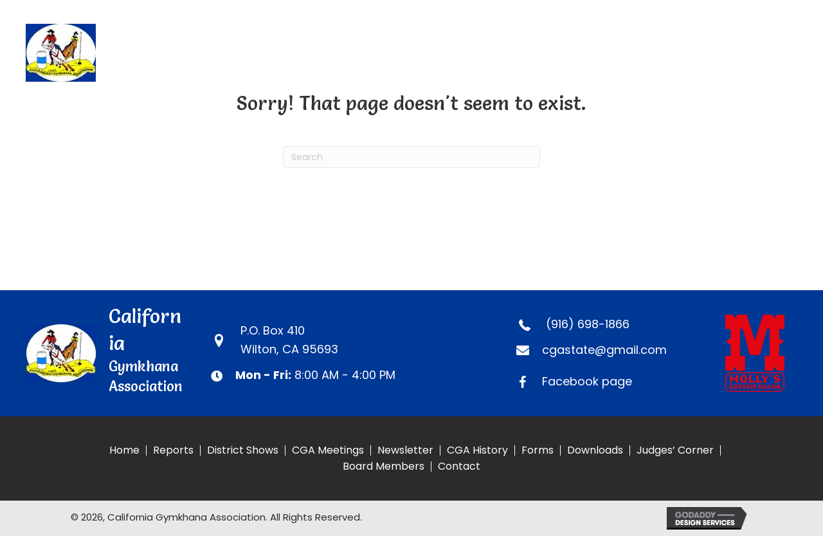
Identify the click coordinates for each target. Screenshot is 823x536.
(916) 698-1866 (587, 324)
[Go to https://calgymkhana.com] (138, 53)
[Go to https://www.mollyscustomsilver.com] (761, 353)
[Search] (411, 157)
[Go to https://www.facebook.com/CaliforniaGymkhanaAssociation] (608, 382)
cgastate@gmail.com (604, 350)
